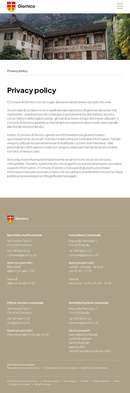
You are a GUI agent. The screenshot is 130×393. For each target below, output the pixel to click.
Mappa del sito (101, 381)
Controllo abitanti (80, 338)
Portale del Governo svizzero (60, 367)
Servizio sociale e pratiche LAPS (90, 351)
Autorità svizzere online (94, 367)
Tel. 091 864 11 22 (18, 251)
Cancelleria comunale (83, 334)
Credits (84, 381)
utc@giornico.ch (18, 323)
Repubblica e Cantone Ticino (23, 367)
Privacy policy (51, 381)
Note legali (70, 381)
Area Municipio (43, 384)
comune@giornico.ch (22, 255)
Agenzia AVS (77, 347)
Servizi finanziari (79, 343)
